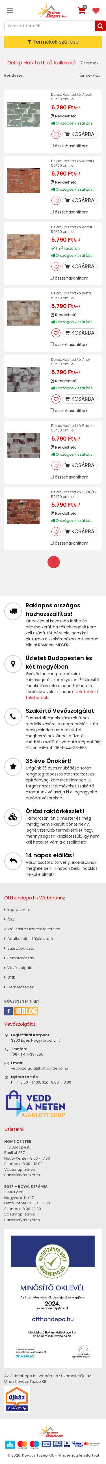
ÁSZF (10, 919)
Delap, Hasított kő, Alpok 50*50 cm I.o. (71, 96)
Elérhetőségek (19, 987)
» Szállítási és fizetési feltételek (32, 929)
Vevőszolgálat (19, 967)
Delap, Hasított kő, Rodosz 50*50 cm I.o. (73, 428)
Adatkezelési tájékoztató (28, 938)
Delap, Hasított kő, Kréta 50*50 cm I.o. (71, 295)
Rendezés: (14, 75)
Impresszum (17, 909)
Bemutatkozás (19, 958)
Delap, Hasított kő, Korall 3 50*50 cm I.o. (73, 229)
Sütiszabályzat (19, 948)
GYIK (9, 977)
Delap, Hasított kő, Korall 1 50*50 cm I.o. (72, 163)
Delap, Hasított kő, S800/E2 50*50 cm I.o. (74, 494)
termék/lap (89, 75)
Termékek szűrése (53, 41)
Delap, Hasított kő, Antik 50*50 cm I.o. (70, 361)
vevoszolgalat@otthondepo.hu (39, 1068)
